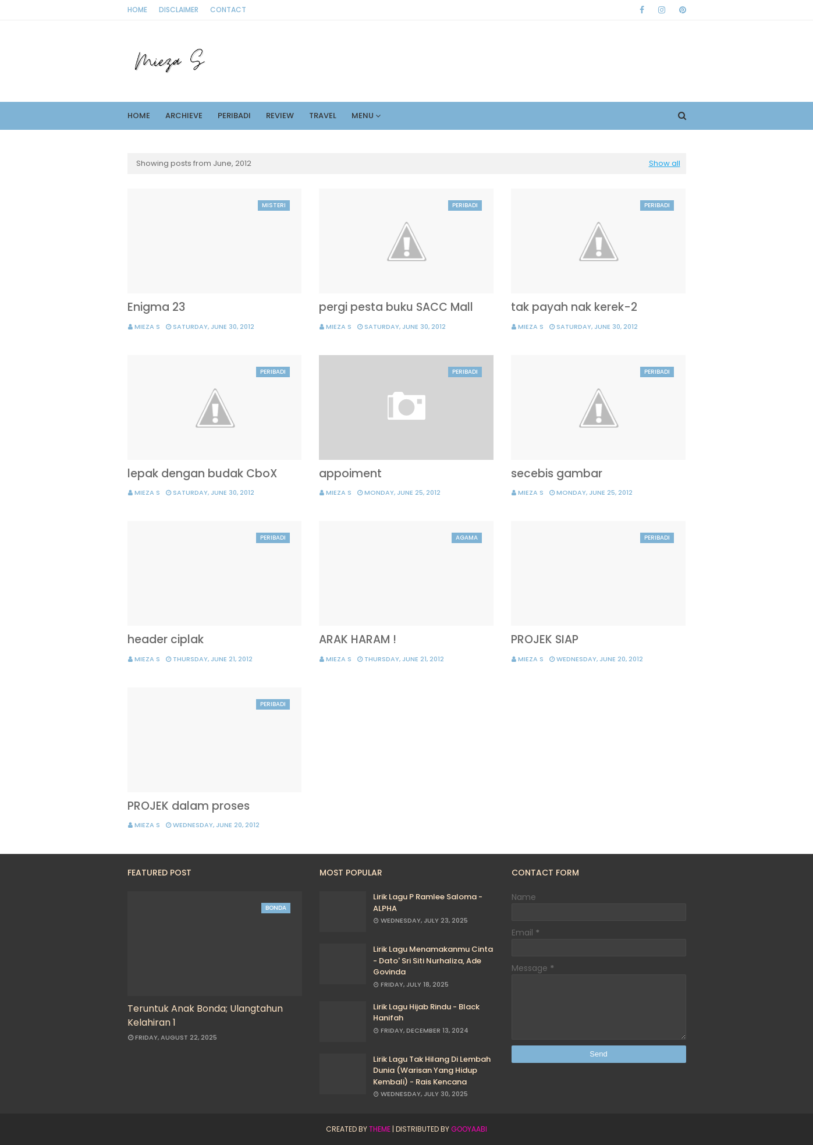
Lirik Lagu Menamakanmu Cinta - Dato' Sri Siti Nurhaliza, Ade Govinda (433, 960)
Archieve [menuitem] (184, 115)
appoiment (350, 473)
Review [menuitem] (280, 115)
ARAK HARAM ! (357, 639)
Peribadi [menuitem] (234, 115)
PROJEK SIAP (544, 639)
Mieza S (147, 326)
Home (137, 10)
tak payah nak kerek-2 (574, 307)
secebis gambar (556, 473)
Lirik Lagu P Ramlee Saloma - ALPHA (427, 902)
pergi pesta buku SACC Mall (396, 307)
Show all (664, 163)
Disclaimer (178, 10)
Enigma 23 (156, 307)
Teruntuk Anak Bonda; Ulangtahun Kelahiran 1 (205, 1015)
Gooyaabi (469, 1129)
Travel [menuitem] (322, 115)
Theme (379, 1129)
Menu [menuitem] (363, 115)
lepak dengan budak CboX (202, 473)
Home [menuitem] (138, 115)
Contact (228, 10)
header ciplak (165, 639)
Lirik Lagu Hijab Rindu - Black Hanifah (426, 1012)
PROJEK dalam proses (188, 806)
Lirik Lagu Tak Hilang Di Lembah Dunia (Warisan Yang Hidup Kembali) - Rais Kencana (432, 1070)
